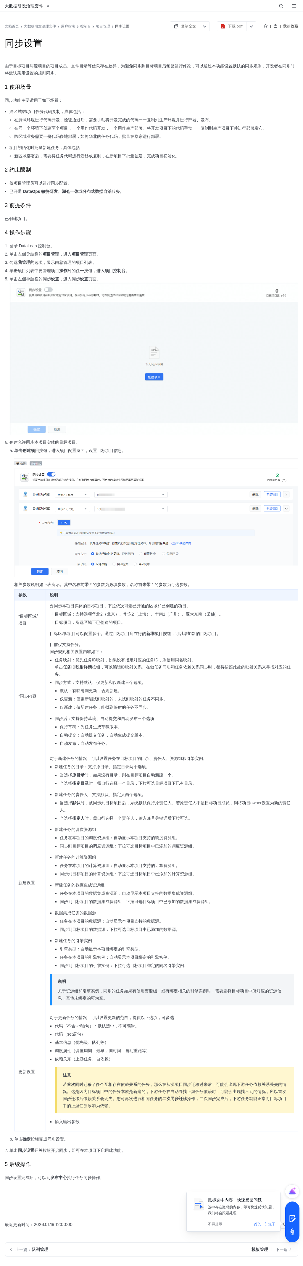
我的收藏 (290, 26)
